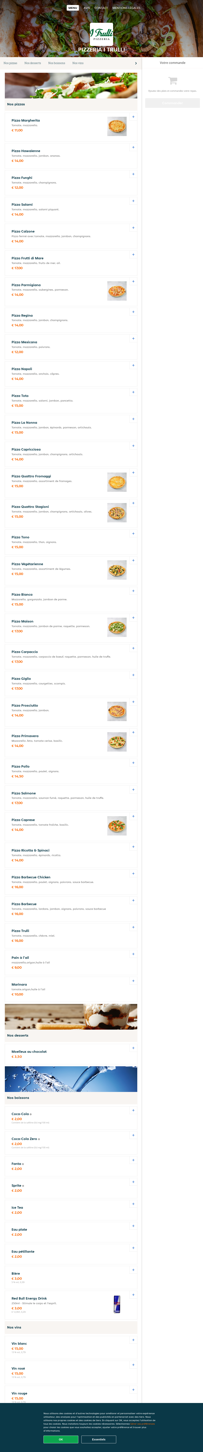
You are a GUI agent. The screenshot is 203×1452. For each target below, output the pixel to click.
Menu (72, 8)
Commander (172, 103)
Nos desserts (33, 63)
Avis (87, 8)
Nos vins (78, 63)
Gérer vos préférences (142, 1423)
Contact (101, 8)
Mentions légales (126, 8)
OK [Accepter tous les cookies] (61, 1439)
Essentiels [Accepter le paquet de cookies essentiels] (98, 1439)
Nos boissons (56, 63)
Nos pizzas (10, 63)
